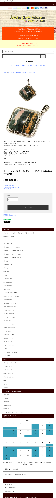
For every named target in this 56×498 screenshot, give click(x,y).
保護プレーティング (9, 373)
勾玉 (12, 65)
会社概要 (6, 398)
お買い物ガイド (8, 394)
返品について (7, 214)
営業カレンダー (8, 408)
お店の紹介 (6, 401)
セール (5, 384)
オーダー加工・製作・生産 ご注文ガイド (15, 412)
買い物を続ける (7, 188)
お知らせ (6, 387)
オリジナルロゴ (8, 370)
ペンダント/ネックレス (29, 72)
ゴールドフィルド (32, 65)
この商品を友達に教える (9, 185)
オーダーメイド (8, 366)
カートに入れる (28, 207)
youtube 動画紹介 (8, 405)
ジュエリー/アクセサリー (15, 72)
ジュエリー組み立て (9, 377)
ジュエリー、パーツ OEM (10, 363)
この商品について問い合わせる (11, 187)
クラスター (23, 65)
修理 (5, 380)
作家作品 (17, 65)
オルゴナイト (41, 65)
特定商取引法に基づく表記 (10, 215)
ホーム (5, 72)
